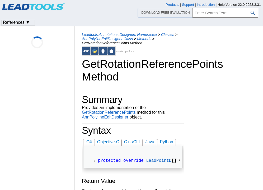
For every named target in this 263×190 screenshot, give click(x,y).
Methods (144, 39)
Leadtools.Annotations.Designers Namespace (119, 34)
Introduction (206, 5)
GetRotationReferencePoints (109, 112)
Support (188, 5)
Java (149, 142)
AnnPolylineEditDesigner (105, 117)
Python (166, 142)
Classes (167, 34)
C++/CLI (132, 142)
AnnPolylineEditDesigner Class (107, 39)
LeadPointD (158, 161)
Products (172, 5)
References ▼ (16, 22)
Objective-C (108, 142)
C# (89, 142)
